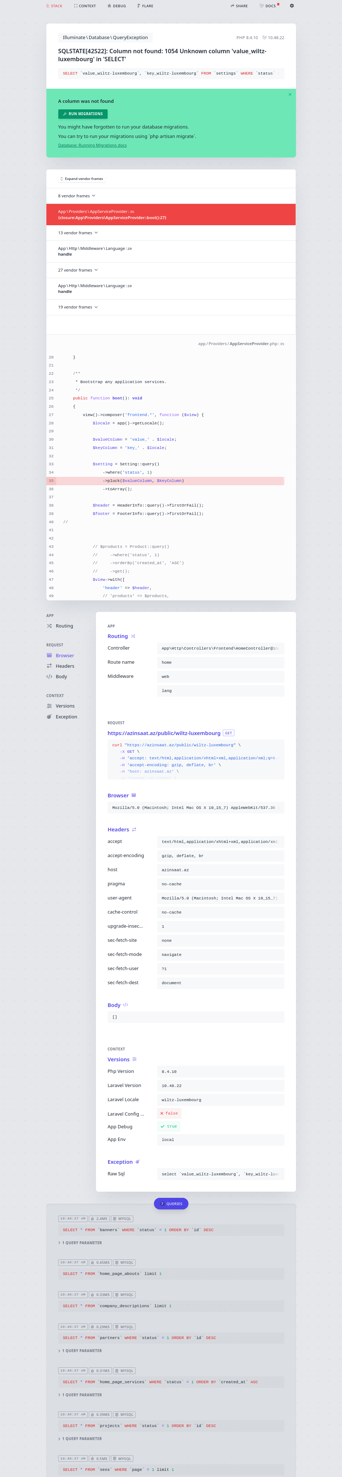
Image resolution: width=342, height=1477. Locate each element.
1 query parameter (80, 1243)
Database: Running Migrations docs (92, 145)
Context (55, 695)
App (50, 615)
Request (54, 645)
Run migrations (83, 114)
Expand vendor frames (82, 178)
